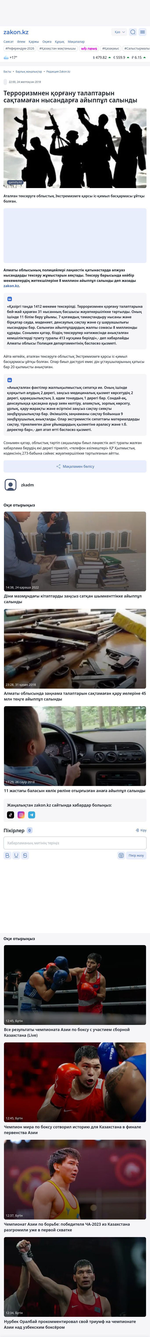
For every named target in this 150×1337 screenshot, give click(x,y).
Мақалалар (76, 41)
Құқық (59, 41)
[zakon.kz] (16, 32)
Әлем (21, 41)
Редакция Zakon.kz (58, 71)
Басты (7, 71)
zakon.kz (11, 285)
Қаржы (34, 41)
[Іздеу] (133, 32)
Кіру (143, 830)
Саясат (9, 41)
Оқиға (46, 41)
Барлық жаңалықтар (29, 71)
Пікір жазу (136, 855)
